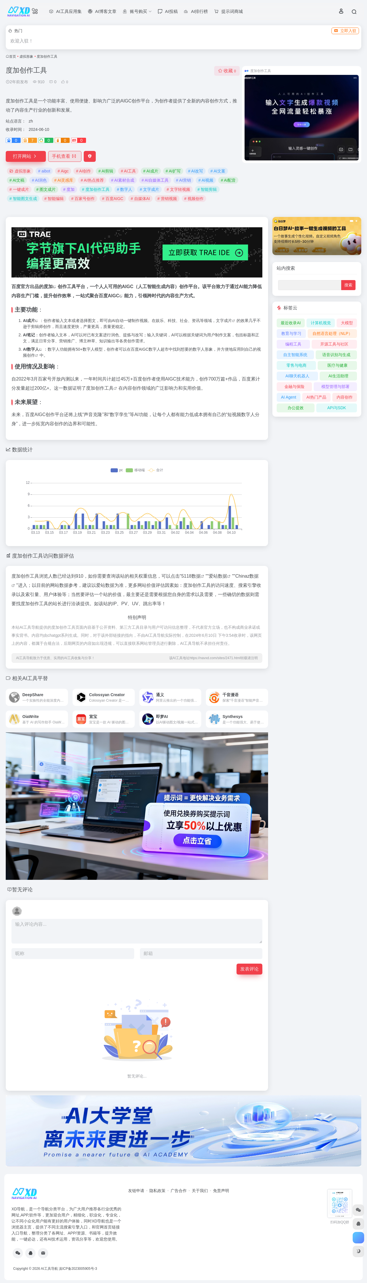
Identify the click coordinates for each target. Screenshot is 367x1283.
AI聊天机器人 (297, 376)
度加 (48, 286)
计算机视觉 (321, 323)
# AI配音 (228, 180)
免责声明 (221, 1190)
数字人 (33, 349)
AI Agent (288, 397)
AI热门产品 (316, 397)
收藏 (227, 70)
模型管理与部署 (335, 386)
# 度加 (69, 189)
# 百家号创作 (83, 198)
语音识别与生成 (336, 354)
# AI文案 (217, 171)
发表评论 (249, 968)
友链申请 (136, 1190)
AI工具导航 (49, 1269)
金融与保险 (294, 386)
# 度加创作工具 (96, 189)
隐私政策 (157, 1190)
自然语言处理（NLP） (332, 333)
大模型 (347, 323)
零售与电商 (296, 365)
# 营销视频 (167, 198)
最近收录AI (290, 323)
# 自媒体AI (140, 198)
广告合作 (179, 1190)
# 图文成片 (46, 189)
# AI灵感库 (63, 180)
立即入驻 (345, 30)
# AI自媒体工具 (155, 180)
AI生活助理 (338, 376)
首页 (12, 57)
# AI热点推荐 (92, 180)
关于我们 (200, 1190)
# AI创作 (83, 171)
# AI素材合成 (122, 180)
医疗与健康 (337, 365)
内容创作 (345, 397)
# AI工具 (128, 171)
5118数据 (191, 576)
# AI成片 (150, 171)
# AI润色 (39, 180)
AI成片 (29, 320)
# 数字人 (124, 189)
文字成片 (224, 320)
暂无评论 (22, 889)
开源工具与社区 (334, 344)
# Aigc (63, 171)
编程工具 (293, 344)
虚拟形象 (26, 57)
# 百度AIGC (112, 198)
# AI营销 (183, 180)
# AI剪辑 (105, 171)
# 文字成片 (149, 189)
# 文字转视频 (178, 189)
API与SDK (336, 407)
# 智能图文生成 (23, 198)
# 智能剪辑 (207, 189)
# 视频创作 (194, 198)
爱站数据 (218, 576)
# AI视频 (205, 180)
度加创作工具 (100, 388)
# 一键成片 (19, 189)
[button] (351, 221)
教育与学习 (291, 333)
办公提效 (296, 407)
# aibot (44, 171)
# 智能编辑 (54, 198)
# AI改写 (195, 171)
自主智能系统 (295, 354)
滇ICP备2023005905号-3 (78, 1269)
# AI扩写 (173, 171)
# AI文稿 (16, 180)
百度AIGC (109, 295)
